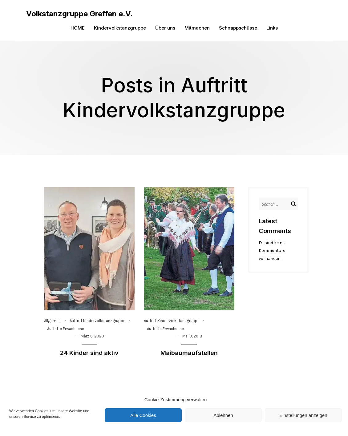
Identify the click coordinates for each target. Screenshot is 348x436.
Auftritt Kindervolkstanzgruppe (97, 321)
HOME (78, 28)
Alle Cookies (143, 415)
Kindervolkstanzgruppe (120, 28)
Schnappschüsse (238, 28)
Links (272, 28)
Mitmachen (197, 28)
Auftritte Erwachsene (65, 329)
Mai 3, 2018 (192, 336)
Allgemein (53, 321)
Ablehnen (223, 415)
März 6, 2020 (92, 336)
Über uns (165, 28)
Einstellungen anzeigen (303, 415)
